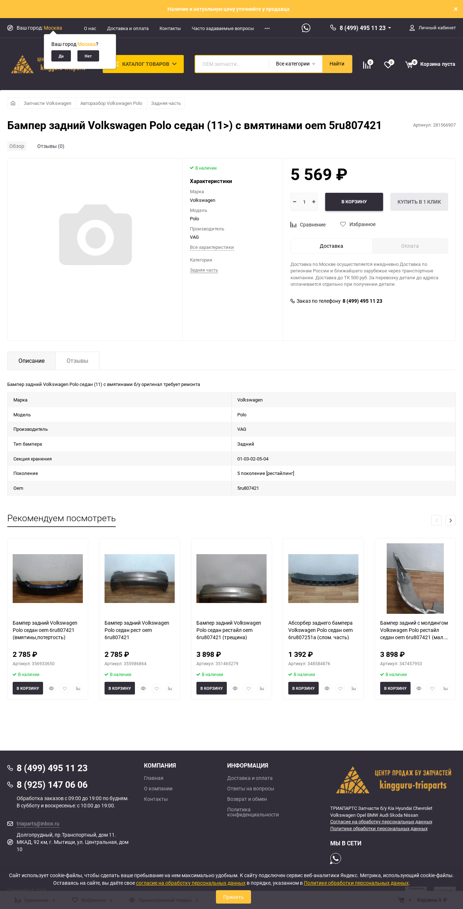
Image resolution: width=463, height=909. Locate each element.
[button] (450, 520)
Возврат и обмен (247, 799)
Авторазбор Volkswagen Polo (111, 103)
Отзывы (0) (50, 146)
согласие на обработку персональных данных (191, 882)
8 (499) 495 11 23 (363, 28)
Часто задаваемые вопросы (223, 28)
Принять (233, 896)
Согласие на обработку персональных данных (381, 821)
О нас (90, 28)
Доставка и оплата (128, 28)
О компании (158, 788)
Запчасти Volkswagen (47, 103)
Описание (31, 361)
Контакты (170, 28)
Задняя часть (166, 103)
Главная (153, 778)
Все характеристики (212, 247)
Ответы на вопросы (250, 788)
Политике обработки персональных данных (379, 828)
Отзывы (77, 361)
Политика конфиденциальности (253, 812)
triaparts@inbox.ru (38, 823)
